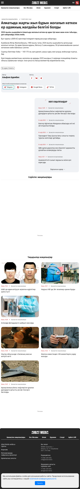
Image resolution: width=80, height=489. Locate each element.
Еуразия (47, 8)
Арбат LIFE (67, 8)
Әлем (38, 8)
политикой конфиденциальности (42, 479)
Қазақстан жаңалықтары (10, 8)
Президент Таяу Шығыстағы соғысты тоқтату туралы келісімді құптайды (56, 137)
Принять (40, 483)
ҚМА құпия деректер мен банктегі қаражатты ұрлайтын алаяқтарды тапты (56, 149)
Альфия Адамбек (10, 77)
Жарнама (4, 450)
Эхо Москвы (28, 8)
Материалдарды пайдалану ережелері (9, 454)
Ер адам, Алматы (8, 68)
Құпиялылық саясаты (8, 458)
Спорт (56, 8)
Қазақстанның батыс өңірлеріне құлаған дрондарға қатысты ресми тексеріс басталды (56, 112)
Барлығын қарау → (57, 169)
